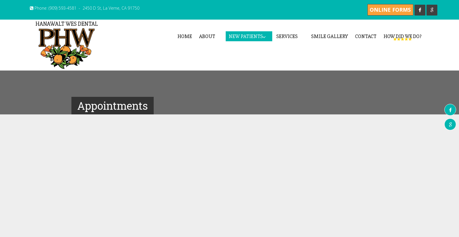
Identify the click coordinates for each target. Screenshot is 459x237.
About (207, 36)
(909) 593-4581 (62, 8)
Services (287, 36)
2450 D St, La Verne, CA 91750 (111, 8)
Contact (365, 36)
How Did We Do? (402, 36)
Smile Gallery (329, 36)
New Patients (246, 36)
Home (184, 36)
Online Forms (390, 9)
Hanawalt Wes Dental (66, 44)
